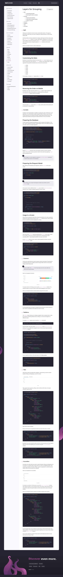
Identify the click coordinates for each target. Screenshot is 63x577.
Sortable (25, 16)
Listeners (9, 59)
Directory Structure (10, 15)
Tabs (25, 24)
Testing (8, 73)
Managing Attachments (11, 28)
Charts (8, 55)
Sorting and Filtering (11, 29)
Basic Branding (10, 17)
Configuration (9, 13)
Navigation (9, 38)
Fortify (8, 89)
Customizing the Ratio (30, 13)
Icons (8, 75)
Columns (25, 22)
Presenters (9, 68)
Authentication (10, 71)
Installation (9, 12)
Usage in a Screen (29, 20)
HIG (39, 568)
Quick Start (9, 23)
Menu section (44, 356)
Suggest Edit (50, 9)
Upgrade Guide (10, 18)
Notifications (9, 44)
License (43, 568)
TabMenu (25, 23)
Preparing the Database (30, 17)
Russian (33, 571)
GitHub (30, 568)
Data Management (10, 26)
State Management (10, 25)
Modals (8, 57)
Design (30, 3)
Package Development (11, 86)
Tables (8, 51)
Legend (8, 52)
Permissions (9, 39)
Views (8, 62)
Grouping (9, 60)
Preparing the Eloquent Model (32, 19)
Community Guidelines (33, 565)
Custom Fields (10, 67)
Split (25, 12)
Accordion (26, 26)
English (30, 571)
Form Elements (10, 36)
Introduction (9, 10)
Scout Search (9, 76)
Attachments (9, 42)
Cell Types (9, 54)
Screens (8, 35)
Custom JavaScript (10, 70)
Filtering (8, 41)
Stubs (8, 78)
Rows (8, 49)
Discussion (35, 3)
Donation (25, 3)
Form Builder (9, 79)
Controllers (9, 81)
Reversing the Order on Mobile (32, 15)
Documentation (54, 3)
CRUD (8, 88)
